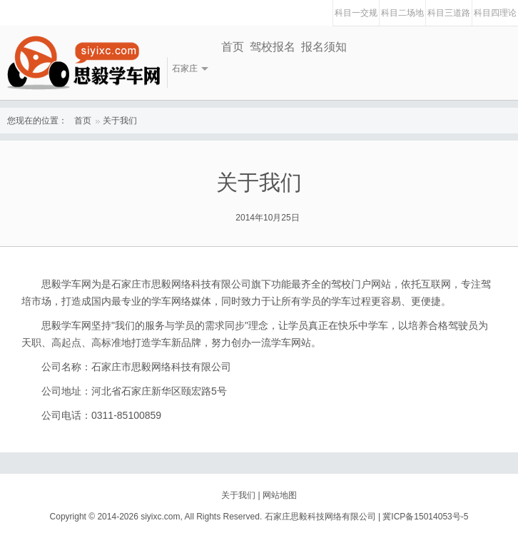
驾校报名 (272, 47)
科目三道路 (448, 13)
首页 (232, 47)
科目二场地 (402, 13)
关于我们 (120, 121)
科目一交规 (356, 13)
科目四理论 (495, 13)
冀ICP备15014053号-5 (425, 517)
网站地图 (280, 495)
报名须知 (324, 47)
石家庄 (185, 68)
